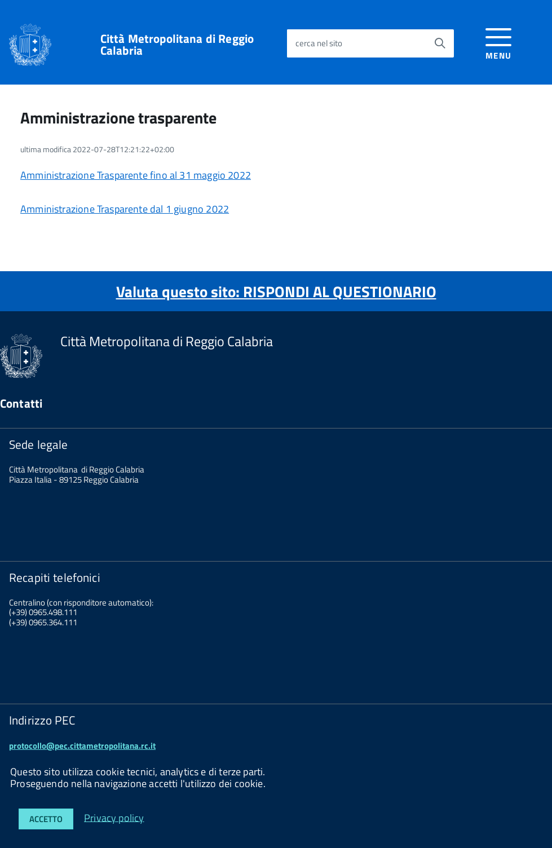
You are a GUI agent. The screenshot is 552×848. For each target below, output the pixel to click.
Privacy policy (114, 817)
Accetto (46, 818)
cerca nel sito (318, 43)
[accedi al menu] (498, 42)
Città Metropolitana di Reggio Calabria (177, 44)
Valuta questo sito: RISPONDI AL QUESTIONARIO (276, 291)
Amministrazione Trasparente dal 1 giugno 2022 (124, 209)
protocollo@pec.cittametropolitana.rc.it (82, 745)
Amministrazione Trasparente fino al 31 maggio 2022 (135, 175)
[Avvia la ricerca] (440, 43)
